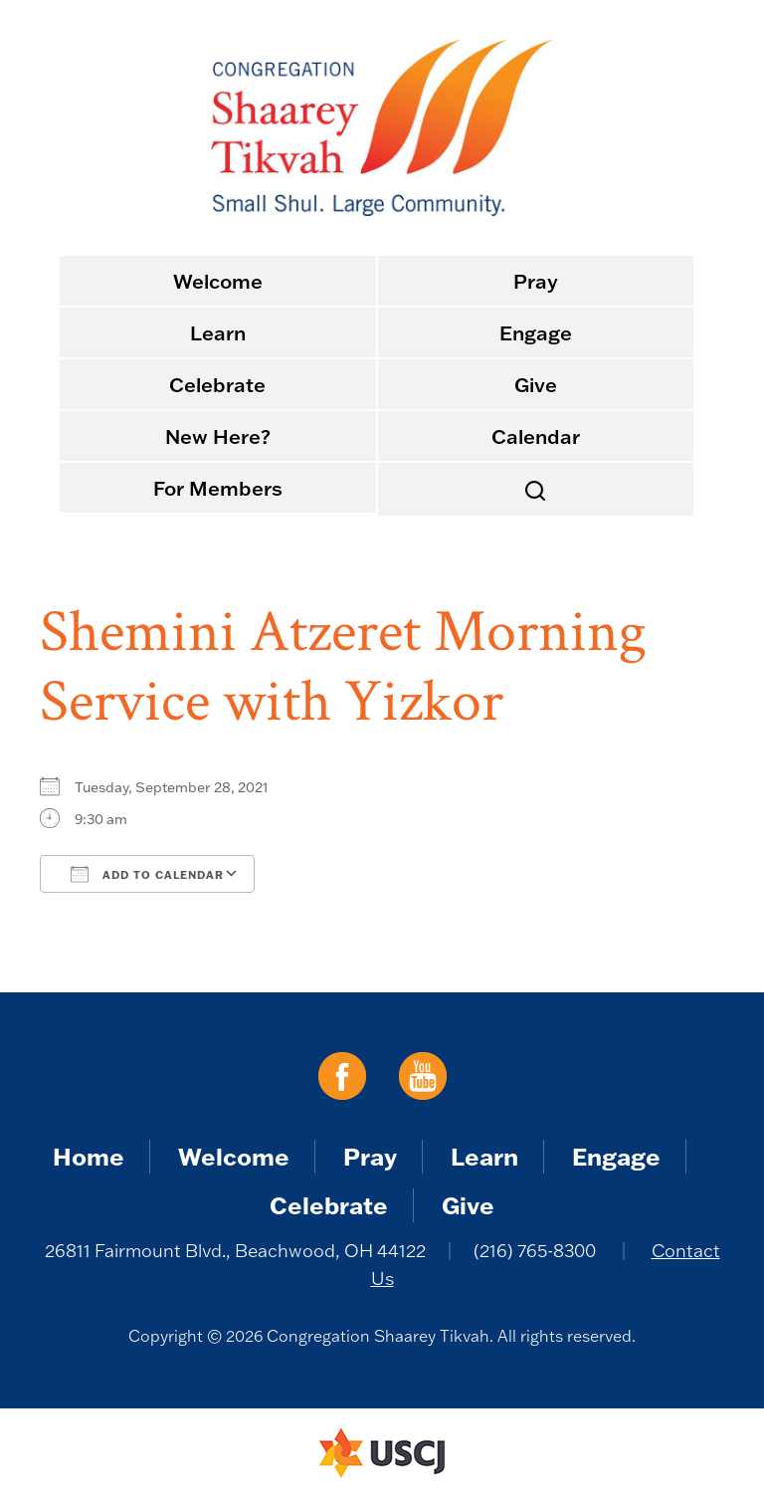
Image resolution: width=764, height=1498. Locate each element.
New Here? (218, 436)
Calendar (535, 436)
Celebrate (217, 384)
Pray (535, 281)
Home (88, 1156)
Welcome (218, 281)
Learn (218, 332)
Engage (535, 332)
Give (535, 384)
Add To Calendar (147, 874)
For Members (218, 488)
